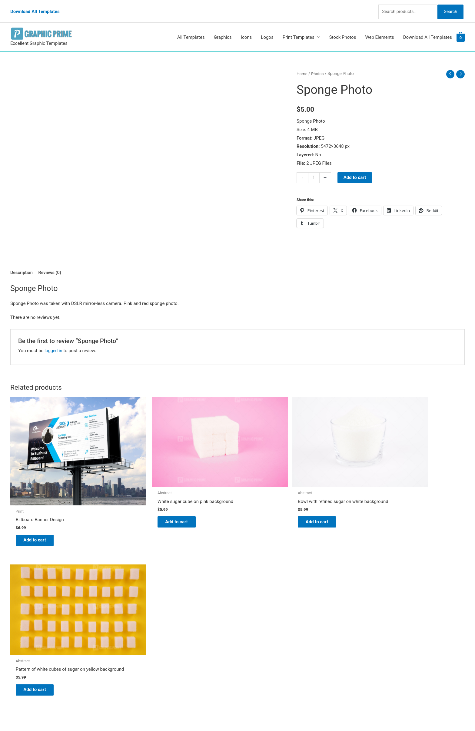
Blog (248, 589)
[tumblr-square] (23, 594)
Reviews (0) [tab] (51, 265)
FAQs (249, 606)
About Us (253, 598)
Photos (318, 66)
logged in (54, 343)
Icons (246, 29)
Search (449, 7)
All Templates (191, 29)
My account (255, 614)
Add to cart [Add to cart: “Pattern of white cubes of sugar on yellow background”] (384, 502)
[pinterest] (25, 582)
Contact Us (255, 623)
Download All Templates (35, 7)
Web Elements (379, 29)
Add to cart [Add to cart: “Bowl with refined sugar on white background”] (269, 498)
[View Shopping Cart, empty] (461, 30)
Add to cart (355, 170)
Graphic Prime (258, 581)
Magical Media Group (350, 714)
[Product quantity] (314, 170)
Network (292, 714)
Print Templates (298, 29)
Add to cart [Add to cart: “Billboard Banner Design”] (39, 512)
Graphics (223, 29)
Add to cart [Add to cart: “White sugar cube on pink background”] (154, 498)
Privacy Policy (257, 631)
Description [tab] (22, 265)
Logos (267, 29)
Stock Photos (342, 29)
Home (302, 66)
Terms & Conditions (263, 640)
